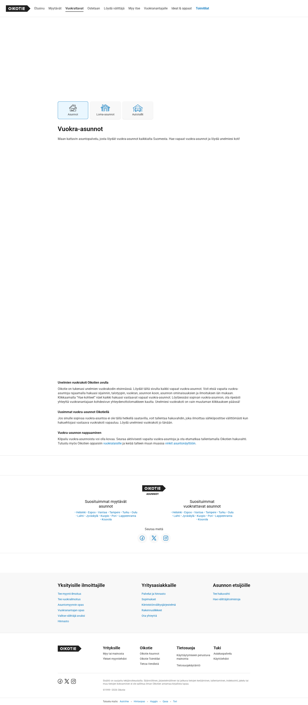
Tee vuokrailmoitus (69, 599)
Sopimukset (149, 599)
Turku (125, 512)
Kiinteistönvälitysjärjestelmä (159, 604)
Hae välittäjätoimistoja (226, 599)
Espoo (92, 512)
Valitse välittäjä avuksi (71, 615)
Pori (114, 515)
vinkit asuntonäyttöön (180, 443)
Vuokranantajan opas (71, 610)
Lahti (80, 515)
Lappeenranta (127, 515)
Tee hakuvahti (221, 593)
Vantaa (102, 512)
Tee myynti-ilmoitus (69, 593)
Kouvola (107, 519)
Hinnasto (63, 621)
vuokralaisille (112, 443)
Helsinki (81, 512)
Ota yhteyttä (149, 615)
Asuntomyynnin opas (71, 604)
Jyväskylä (92, 515)
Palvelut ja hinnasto (154, 593)
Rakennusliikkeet (152, 610)
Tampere (114, 512)
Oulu (134, 512)
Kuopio (105, 515)
